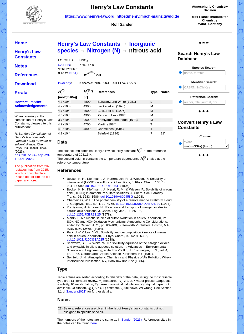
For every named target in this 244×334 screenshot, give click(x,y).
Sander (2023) (76, 291)
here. (94, 323)
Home (21, 42)
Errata (21, 92)
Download (25, 83)
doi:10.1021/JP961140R (102, 186)
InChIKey (64, 83)
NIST (72, 73)
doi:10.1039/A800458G (116, 196)
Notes (21, 65)
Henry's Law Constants (28, 54)
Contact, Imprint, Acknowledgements (31, 104)
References (27, 74)
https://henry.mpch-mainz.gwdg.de (148, 16)
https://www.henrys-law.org (89, 16)
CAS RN (64, 65)
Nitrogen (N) (103, 50)
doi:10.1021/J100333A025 (85, 239)
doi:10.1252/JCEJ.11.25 (84, 214)
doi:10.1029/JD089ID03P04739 (138, 204)
